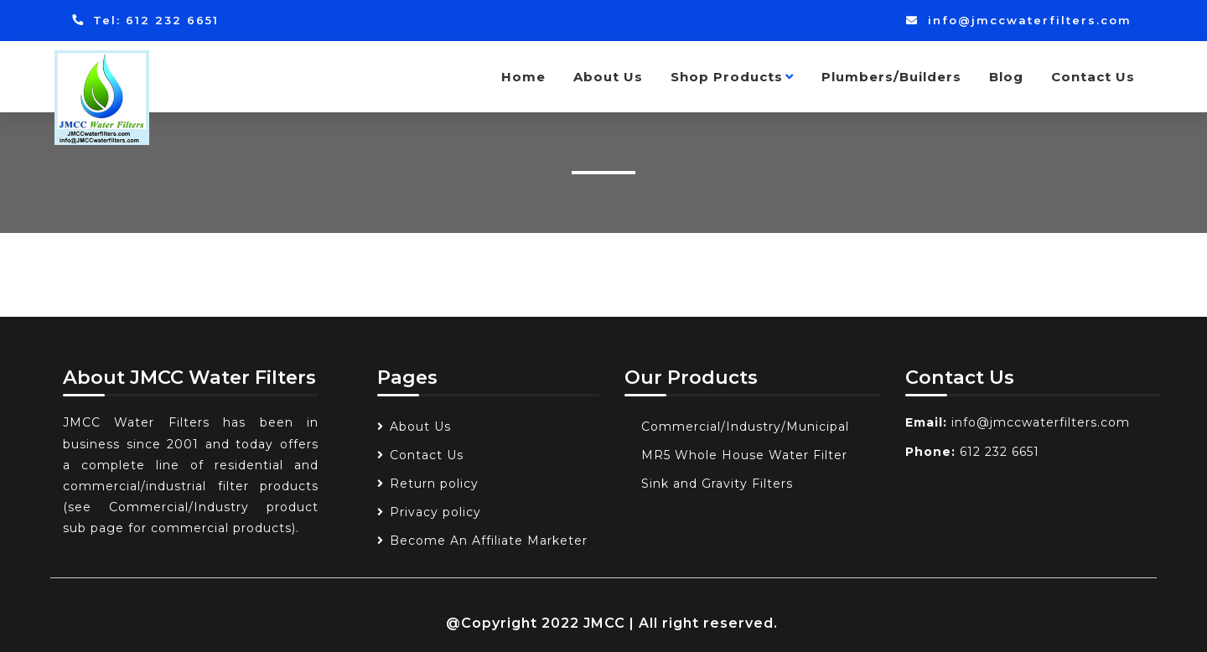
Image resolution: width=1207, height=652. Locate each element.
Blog (1006, 77)
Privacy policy (435, 512)
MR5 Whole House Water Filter (744, 455)
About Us (608, 77)
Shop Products (732, 77)
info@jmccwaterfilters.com (1019, 20)
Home (523, 77)
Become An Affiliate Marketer (489, 540)
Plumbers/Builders (891, 77)
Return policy (434, 483)
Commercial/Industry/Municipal (745, 426)
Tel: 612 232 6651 (145, 20)
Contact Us (1093, 77)
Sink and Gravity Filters (717, 483)
